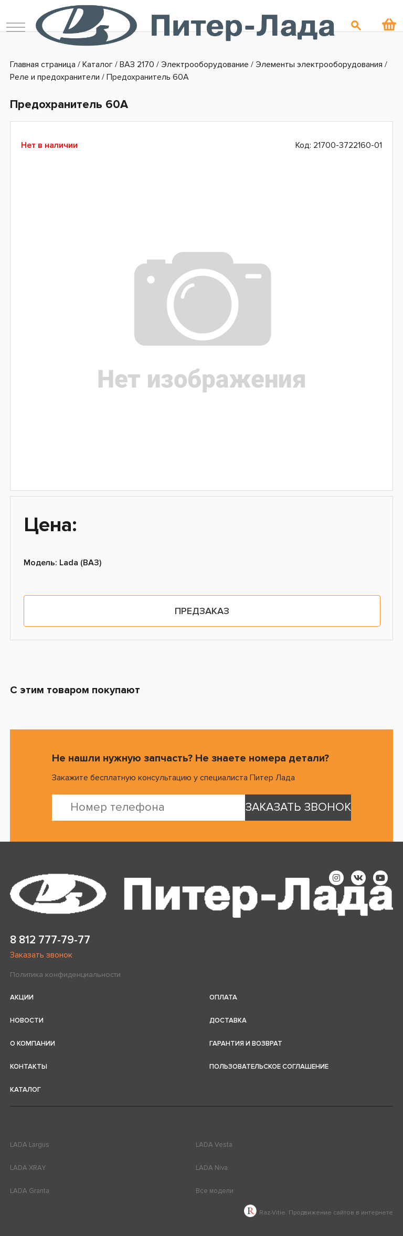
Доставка (228, 1020)
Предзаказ (202, 611)
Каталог (25, 1089)
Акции (22, 997)
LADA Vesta (214, 1145)
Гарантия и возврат (245, 1043)
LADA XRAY (28, 1168)
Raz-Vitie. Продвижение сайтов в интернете (318, 1213)
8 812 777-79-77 (50, 940)
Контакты (28, 1066)
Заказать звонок (41, 955)
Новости (27, 1020)
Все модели (215, 1191)
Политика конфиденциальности (65, 974)
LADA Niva (212, 1168)
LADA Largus (29, 1145)
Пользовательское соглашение (268, 1066)
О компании (32, 1043)
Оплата (223, 997)
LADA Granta (29, 1191)
